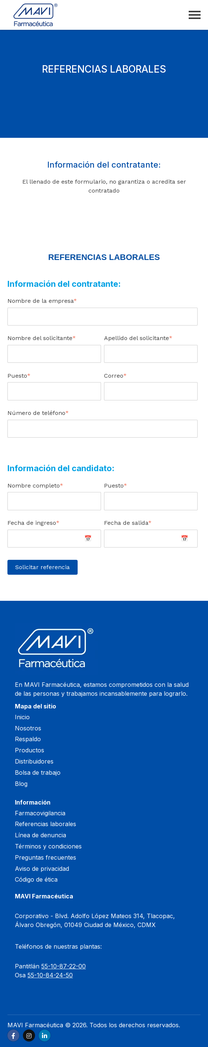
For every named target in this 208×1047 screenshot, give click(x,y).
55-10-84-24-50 (50, 975)
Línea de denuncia (40, 835)
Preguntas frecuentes (45, 857)
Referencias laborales (45, 824)
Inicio (22, 717)
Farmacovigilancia (40, 813)
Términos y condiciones (48, 846)
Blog (21, 783)
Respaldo (28, 739)
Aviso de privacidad (42, 868)
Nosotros (28, 728)
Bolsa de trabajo (38, 772)
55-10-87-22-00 (63, 966)
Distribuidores (34, 761)
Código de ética (36, 879)
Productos (29, 750)
